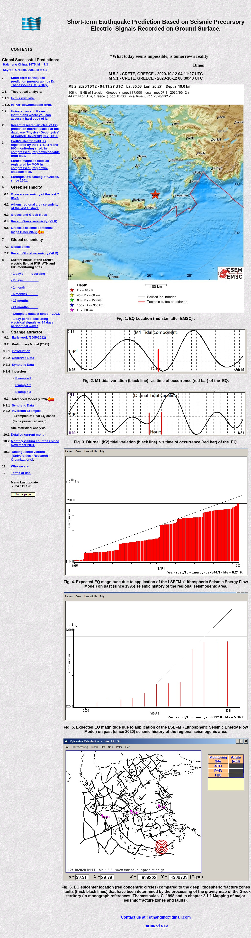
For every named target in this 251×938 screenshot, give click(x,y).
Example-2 (23, 385)
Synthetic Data (23, 364)
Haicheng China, (15, 64)
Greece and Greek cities (29, 214)
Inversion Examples (27, 411)
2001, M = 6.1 (38, 70)
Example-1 (23, 378)
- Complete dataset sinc (28, 313)
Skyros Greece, (15, 70)
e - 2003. (53, 313)
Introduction (21, 351)
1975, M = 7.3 (38, 64)
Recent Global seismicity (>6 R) (34, 253)
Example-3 (23, 392)
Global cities (20, 247)
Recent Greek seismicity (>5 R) (34, 221)
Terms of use (156, 925)
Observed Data (23, 358)
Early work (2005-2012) (29, 337)
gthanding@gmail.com (170, 917)
